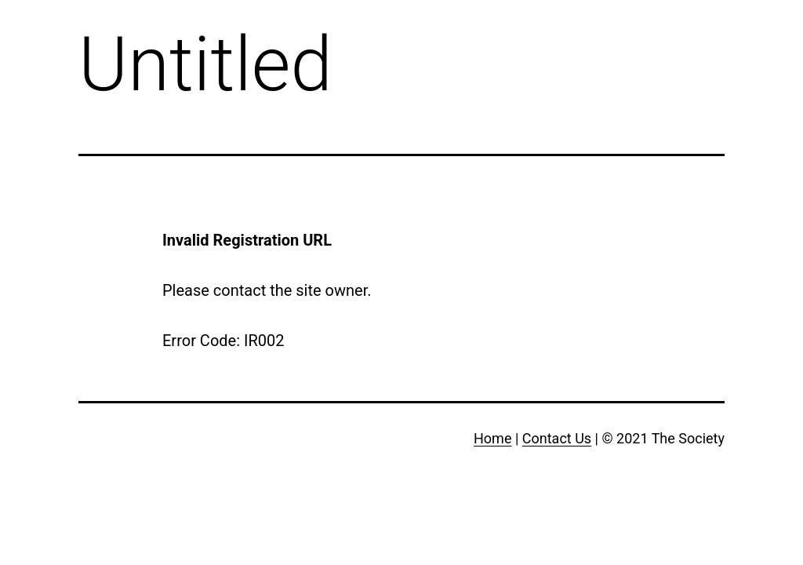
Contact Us (556, 438)
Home (492, 438)
